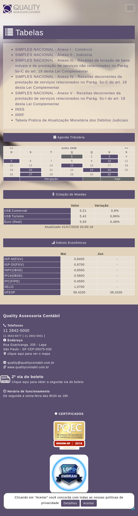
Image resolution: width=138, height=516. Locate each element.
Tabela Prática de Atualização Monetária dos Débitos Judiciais (71, 120)
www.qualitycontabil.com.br (28, 367)
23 (91, 170)
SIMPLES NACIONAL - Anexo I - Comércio (53, 49)
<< (11, 148)
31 (109, 174)
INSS (20, 109)
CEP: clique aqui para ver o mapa (27, 349)
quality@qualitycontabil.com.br (30, 362)
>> (126, 148)
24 (109, 170)
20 (30, 170)
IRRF (20, 115)
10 (109, 161)
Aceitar (88, 503)
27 (30, 174)
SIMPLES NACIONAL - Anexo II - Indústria (53, 55)
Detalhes (70, 503)
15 (71, 165)
